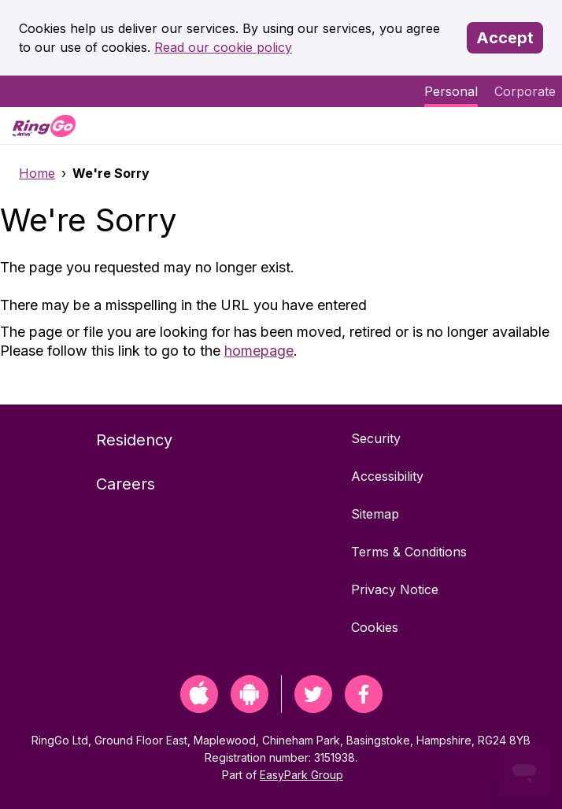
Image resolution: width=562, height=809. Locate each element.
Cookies (374, 627)
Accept (505, 37)
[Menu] (536, 125)
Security (376, 438)
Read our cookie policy (223, 47)
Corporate (525, 91)
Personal (451, 91)
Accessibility (387, 476)
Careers (125, 484)
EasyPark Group (301, 774)
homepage (259, 350)
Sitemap (375, 514)
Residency (134, 439)
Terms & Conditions (409, 552)
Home (37, 173)
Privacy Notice (394, 589)
